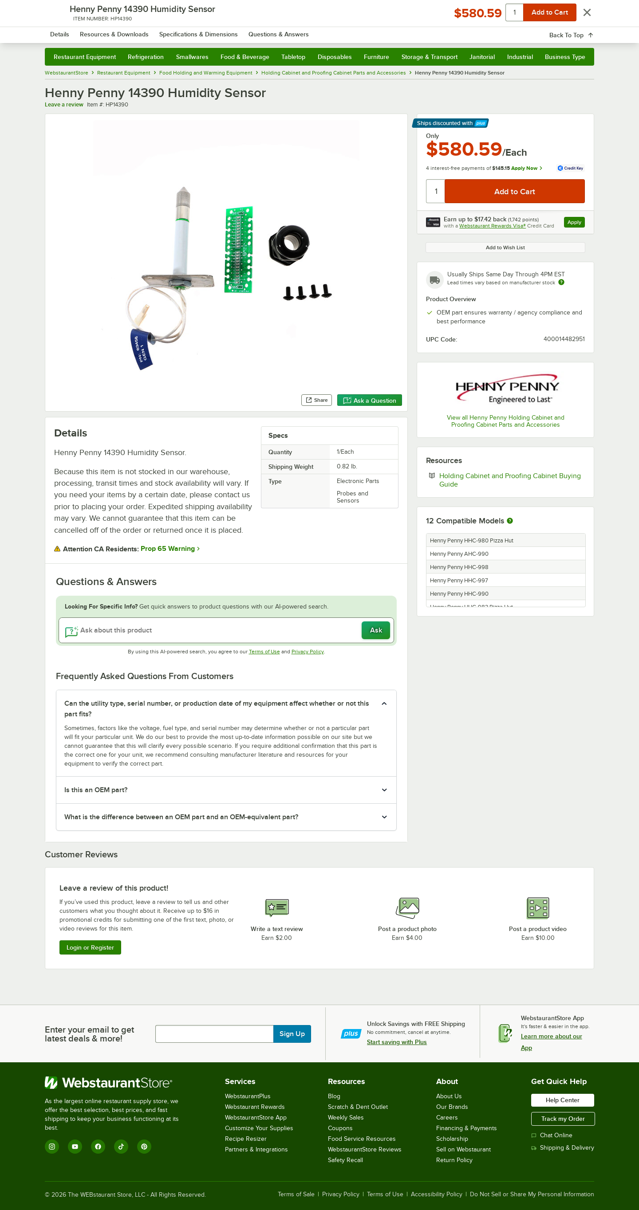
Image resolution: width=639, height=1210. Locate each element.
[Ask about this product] (226, 630)
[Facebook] (98, 1146)
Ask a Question (369, 401)
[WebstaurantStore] (118, 1083)
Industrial (520, 56)
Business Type (565, 56)
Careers (447, 1117)
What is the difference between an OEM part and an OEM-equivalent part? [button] (181, 817)
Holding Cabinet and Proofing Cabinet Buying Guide (510, 480)
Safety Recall (345, 1160)
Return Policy (454, 1160)
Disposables (335, 56)
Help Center (563, 1100)
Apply (576, 223)
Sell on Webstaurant (463, 1149)
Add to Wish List (505, 247)
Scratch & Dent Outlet (358, 1107)
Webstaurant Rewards (255, 1107)
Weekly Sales (346, 1117)
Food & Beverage (245, 56)
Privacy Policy (308, 651)
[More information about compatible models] (509, 521)
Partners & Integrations (256, 1149)
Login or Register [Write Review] (90, 947)
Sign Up (292, 1034)
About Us (449, 1096)
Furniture (376, 56)
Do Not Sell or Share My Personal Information (532, 1194)
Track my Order (563, 1118)
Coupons (340, 1128)
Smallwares (192, 56)
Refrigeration (146, 56)
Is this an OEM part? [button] (95, 790)
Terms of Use (264, 651)
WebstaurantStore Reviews (365, 1149)
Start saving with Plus (397, 1041)
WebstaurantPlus (248, 1096)
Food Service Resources (362, 1138)
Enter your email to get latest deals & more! (89, 1034)
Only (432, 135)
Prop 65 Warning (168, 549)
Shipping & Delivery (562, 1147)
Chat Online (551, 1135)
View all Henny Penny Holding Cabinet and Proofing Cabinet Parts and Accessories (505, 421)
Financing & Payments (466, 1128)
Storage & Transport (430, 56)
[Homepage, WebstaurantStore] (119, 31)
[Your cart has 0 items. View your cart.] (580, 31)
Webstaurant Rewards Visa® (492, 226)
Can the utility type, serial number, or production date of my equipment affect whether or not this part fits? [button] (216, 708)
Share (316, 400)
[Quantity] (436, 191)
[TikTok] (121, 1146)
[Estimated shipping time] (561, 282)
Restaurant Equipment (85, 56)
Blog (334, 1096)
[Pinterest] (144, 1146)
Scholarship (452, 1138)
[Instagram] (52, 1146)
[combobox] (307, 31)
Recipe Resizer (246, 1138)
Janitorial (482, 56)
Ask (376, 630)
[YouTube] (75, 1146)
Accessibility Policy (436, 1194)
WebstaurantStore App (256, 1117)
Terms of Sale (296, 1194)
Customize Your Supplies (259, 1128)
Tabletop (293, 56)
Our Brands (452, 1107)
